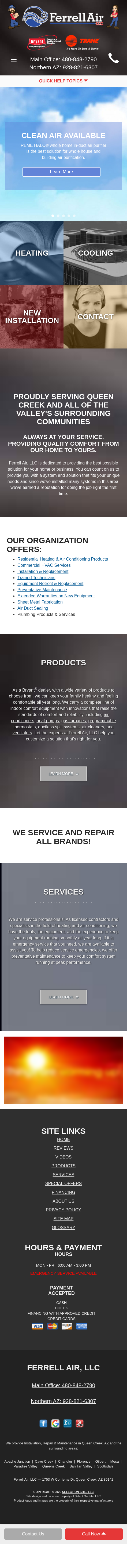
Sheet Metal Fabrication (40, 602)
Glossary (63, 1227)
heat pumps (48, 720)
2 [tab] (59, 217)
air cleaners (93, 727)
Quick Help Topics (63, 81)
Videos (63, 1157)
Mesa (114, 1461)
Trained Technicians (36, 577)
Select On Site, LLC (78, 1492)
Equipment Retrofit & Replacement (50, 583)
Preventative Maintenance (42, 589)
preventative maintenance (36, 956)
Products (63, 1166)
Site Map (64, 1218)
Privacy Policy (63, 1210)
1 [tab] (54, 217)
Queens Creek (53, 1466)
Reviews (63, 1148)
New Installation (32, 317)
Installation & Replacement (42, 571)
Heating (32, 253)
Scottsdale (105, 1466)
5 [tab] (75, 217)
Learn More (61, 171)
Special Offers (63, 1183)
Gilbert (100, 1461)
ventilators (22, 733)
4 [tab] (70, 217)
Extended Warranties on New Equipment (56, 596)
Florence (84, 1461)
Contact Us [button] (33, 1533)
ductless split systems (59, 727)
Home (63, 1139)
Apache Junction (17, 1461)
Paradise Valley (26, 1466)
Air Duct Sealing (32, 608)
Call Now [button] (94, 1533)
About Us (63, 1201)
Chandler (65, 1461)
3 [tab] (65, 217)
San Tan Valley (80, 1466)
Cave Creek (44, 1461)
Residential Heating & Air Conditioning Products (62, 559)
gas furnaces (73, 720)
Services (63, 1174)
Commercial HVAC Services (44, 565)
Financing (63, 1192)
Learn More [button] (63, 774)
